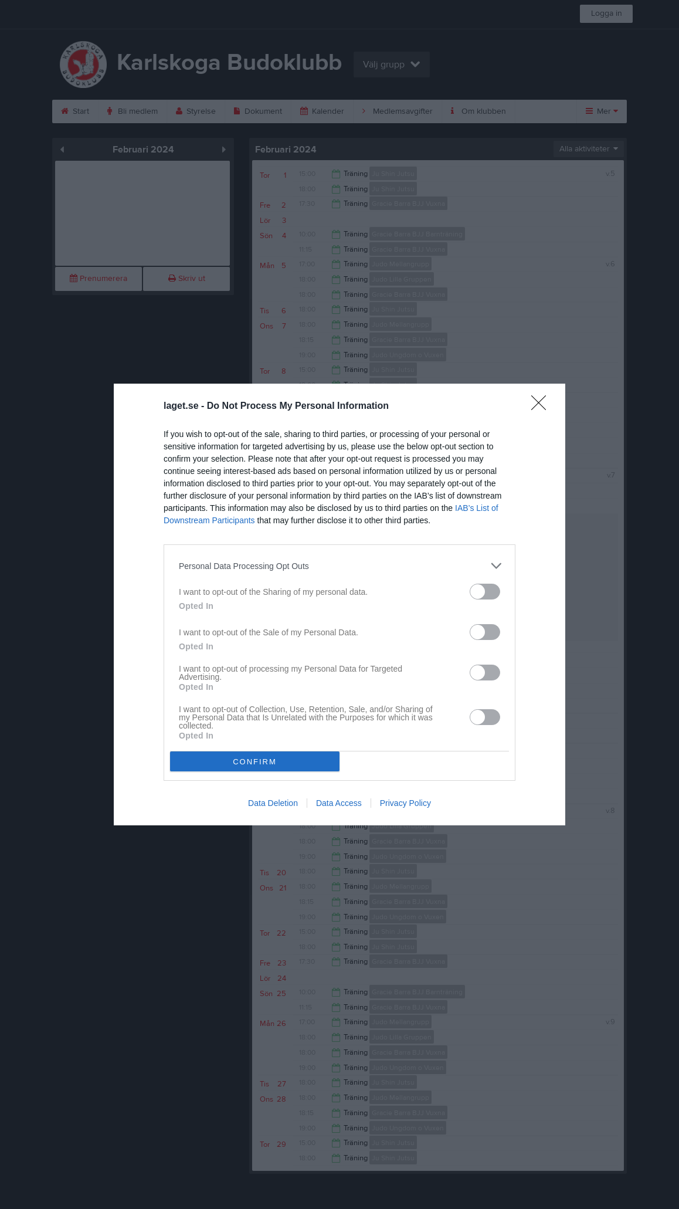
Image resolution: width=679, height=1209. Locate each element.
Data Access (339, 803)
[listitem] (339, 566)
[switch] (485, 592)
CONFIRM (255, 761)
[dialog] (339, 604)
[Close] (542, 406)
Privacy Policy (405, 803)
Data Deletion (273, 803)
